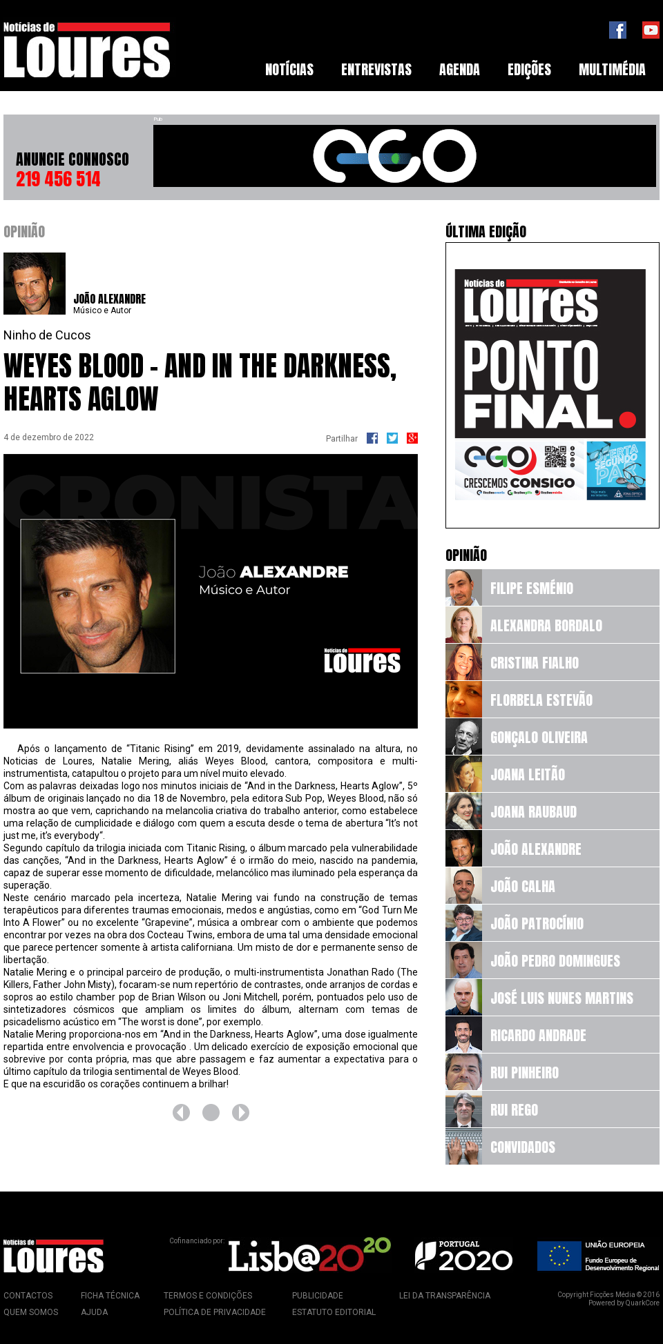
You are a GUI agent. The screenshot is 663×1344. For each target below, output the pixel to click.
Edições (529, 69)
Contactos (27, 1296)
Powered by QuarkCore (624, 1303)
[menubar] (455, 69)
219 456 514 (58, 178)
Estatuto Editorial (334, 1312)
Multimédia (612, 69)
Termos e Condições (208, 1296)
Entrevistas (376, 69)
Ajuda (94, 1312)
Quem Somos (30, 1312)
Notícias (289, 69)
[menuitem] (289, 69)
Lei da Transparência (444, 1296)
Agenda (459, 69)
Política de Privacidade (215, 1312)
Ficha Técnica (110, 1296)
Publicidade (317, 1296)
